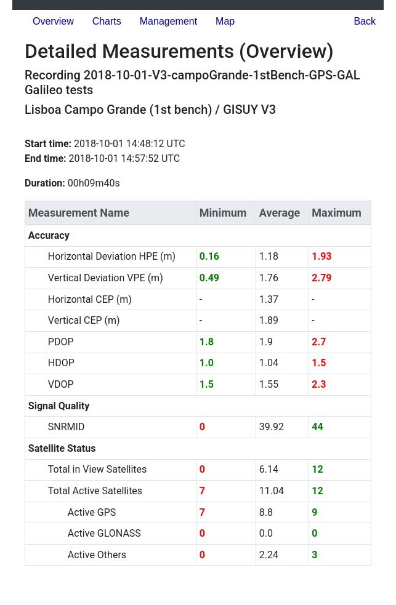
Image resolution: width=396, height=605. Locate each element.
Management (168, 21)
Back (365, 21)
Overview (53, 21)
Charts (106, 21)
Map (225, 21)
